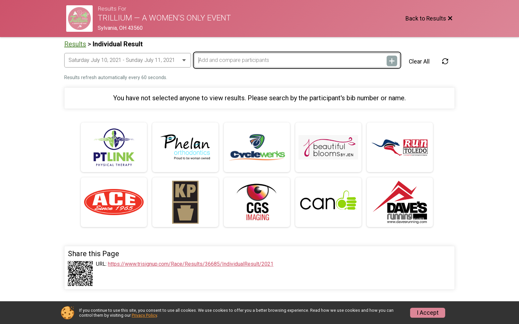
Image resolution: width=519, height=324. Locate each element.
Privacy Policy (144, 315)
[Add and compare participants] (297, 60)
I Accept (428, 312)
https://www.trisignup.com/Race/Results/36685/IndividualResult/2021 (190, 264)
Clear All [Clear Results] (419, 61)
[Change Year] (127, 60)
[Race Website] (82, 18)
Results (75, 44)
